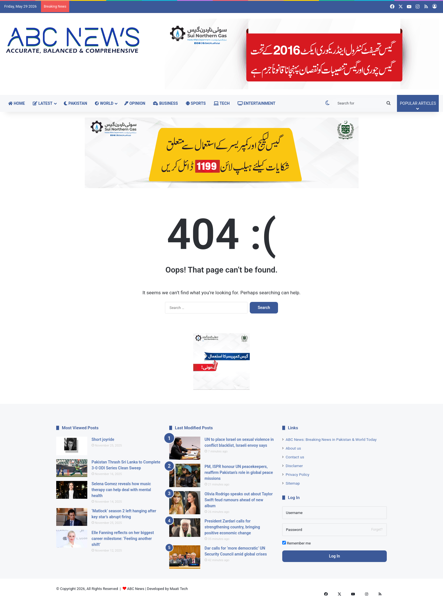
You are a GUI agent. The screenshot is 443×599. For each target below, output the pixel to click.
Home (16, 103)
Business (165, 103)
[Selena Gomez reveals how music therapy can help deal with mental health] (71, 490)
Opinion (134, 103)
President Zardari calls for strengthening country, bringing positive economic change (232, 527)
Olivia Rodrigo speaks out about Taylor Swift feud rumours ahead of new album (239, 500)
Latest (43, 103)
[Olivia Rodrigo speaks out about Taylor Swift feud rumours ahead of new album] (184, 503)
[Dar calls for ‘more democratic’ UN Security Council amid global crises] (184, 557)
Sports (196, 103)
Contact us (295, 457)
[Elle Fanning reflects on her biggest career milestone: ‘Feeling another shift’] (71, 539)
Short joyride (103, 439)
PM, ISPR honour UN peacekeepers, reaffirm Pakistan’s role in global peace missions (239, 472)
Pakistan (75, 103)
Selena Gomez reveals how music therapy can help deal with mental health (121, 490)
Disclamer (294, 465)
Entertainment (256, 103)
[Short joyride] (71, 446)
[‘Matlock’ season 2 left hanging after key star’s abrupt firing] (71, 517)
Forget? (377, 530)
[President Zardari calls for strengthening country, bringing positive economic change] (184, 527)
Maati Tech (179, 589)
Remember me (296, 543)
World (104, 103)
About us (293, 448)
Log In (334, 556)
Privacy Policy (297, 474)
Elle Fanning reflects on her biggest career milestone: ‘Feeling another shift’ (123, 538)
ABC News (135, 589)
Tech (222, 103)
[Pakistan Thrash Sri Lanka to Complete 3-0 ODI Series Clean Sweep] (71, 468)
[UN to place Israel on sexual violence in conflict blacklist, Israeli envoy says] (184, 448)
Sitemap (293, 483)
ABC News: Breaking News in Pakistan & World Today (331, 439)
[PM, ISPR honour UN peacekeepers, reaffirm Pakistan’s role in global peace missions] (184, 475)
